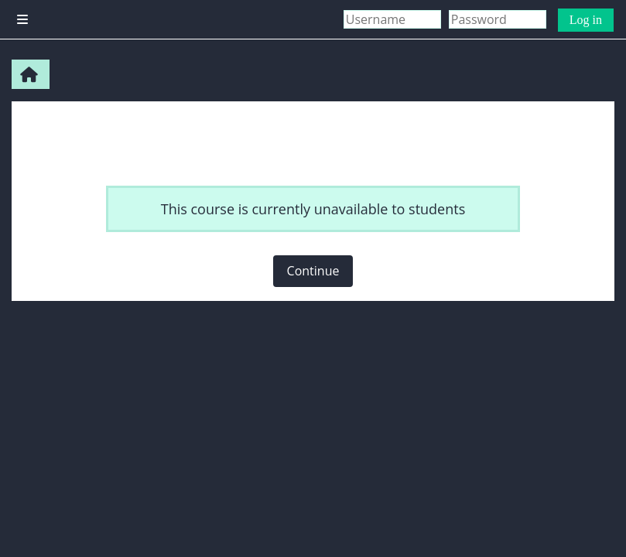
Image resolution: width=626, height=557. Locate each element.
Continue (313, 270)
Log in (586, 19)
